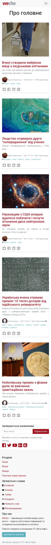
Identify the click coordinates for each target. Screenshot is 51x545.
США (18, 83)
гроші (10, 325)
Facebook (9, 485)
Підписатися (40, 431)
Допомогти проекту (14, 534)
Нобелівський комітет (35, 407)
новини (28, 325)
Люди (5, 462)
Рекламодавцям (13, 508)
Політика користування (14, 475)
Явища (5, 471)
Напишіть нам (12, 503)
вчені (6, 83)
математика (19, 325)
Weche (5, 518)
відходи (7, 159)
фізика (12, 409)
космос (13, 242)
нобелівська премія (16, 407)
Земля (21, 159)
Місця (5, 466)
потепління (36, 159)
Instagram (9, 499)
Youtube (9, 490)
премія (36, 325)
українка (13, 327)
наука (12, 83)
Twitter (8, 494)
